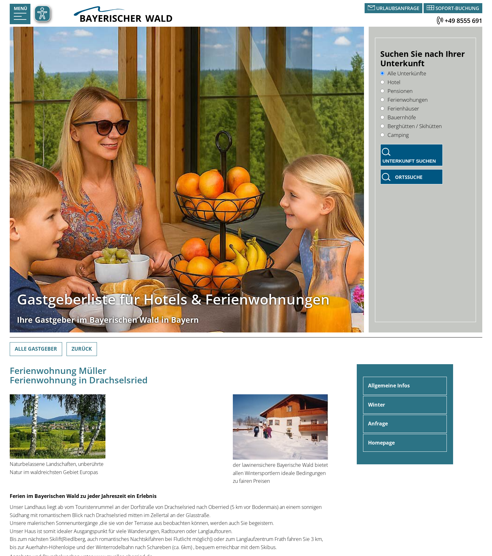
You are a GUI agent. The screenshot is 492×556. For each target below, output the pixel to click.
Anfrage (378, 423)
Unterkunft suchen (409, 161)
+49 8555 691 (463, 20)
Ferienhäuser (399, 108)
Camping (394, 134)
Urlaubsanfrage (397, 8)
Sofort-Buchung (457, 8)
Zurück (82, 348)
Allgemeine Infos (389, 385)
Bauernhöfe (398, 117)
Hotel (390, 82)
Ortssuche (408, 177)
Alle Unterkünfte (403, 73)
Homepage (381, 442)
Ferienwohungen (404, 99)
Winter (376, 404)
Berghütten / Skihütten (411, 126)
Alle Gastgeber (36, 348)
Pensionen (396, 90)
